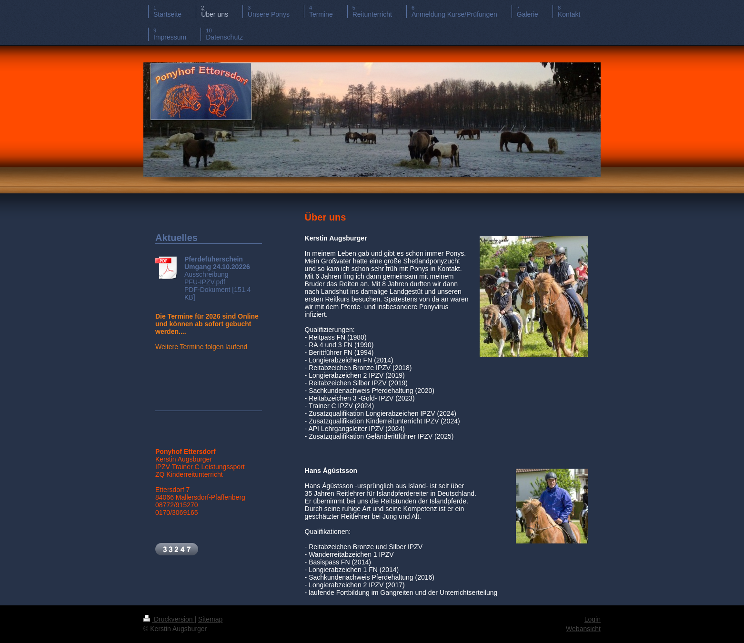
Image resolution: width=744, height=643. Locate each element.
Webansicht (583, 629)
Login (592, 619)
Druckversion (168, 619)
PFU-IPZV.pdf (204, 282)
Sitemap (210, 619)
